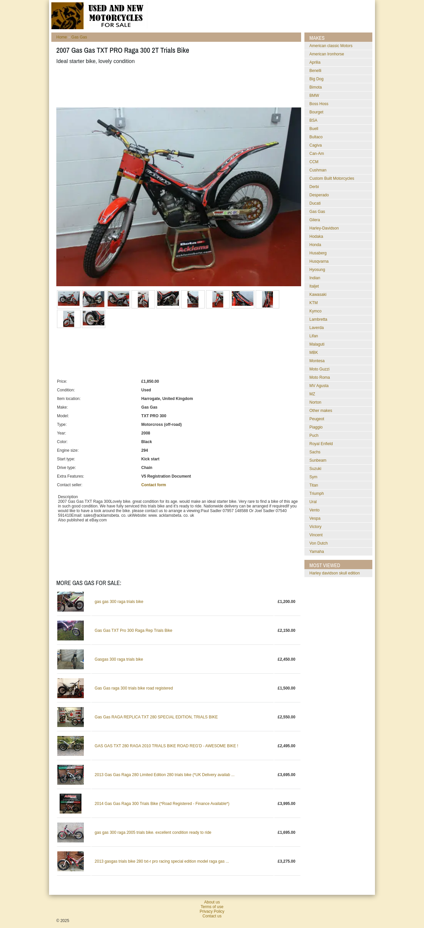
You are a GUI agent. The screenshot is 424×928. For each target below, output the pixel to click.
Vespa (314, 518)
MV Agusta (319, 385)
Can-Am (316, 153)
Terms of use (212, 906)
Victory (315, 526)
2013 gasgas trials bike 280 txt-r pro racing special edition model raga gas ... (162, 861)
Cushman (317, 170)
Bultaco (316, 137)
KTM (313, 302)
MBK (313, 352)
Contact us (211, 916)
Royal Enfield (321, 443)
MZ (312, 394)
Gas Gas (79, 37)
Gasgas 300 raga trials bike (119, 659)
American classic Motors (330, 45)
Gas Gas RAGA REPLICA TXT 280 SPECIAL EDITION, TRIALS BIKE (156, 717)
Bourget (316, 112)
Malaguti (316, 344)
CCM (313, 162)
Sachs (314, 452)
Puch (313, 435)
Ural (313, 501)
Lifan (313, 336)
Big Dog (316, 79)
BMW (314, 95)
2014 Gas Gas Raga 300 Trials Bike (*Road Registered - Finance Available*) (162, 803)
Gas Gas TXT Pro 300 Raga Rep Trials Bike (133, 630)
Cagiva (315, 145)
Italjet (314, 286)
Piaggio (316, 427)
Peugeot (316, 419)
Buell (313, 128)
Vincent (316, 535)
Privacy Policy (212, 911)
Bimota (315, 87)
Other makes (320, 410)
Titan (313, 485)
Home (61, 37)
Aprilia (314, 62)
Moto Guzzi (319, 369)
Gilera (314, 220)
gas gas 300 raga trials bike (119, 601)
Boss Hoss (318, 103)
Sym (313, 477)
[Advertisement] (176, 86)
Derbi (314, 186)
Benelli (315, 70)
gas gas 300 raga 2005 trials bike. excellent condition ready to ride (153, 832)
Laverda (316, 327)
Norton (315, 402)
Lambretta (318, 319)
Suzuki (315, 468)
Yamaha (316, 551)
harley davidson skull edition (334, 573)
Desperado (319, 195)
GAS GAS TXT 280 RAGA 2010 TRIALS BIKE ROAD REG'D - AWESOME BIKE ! (166, 746)
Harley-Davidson (324, 228)
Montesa (317, 361)
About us (212, 902)
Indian (314, 278)
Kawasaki (317, 294)
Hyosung (317, 269)
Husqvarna (319, 261)
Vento (314, 510)
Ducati (315, 203)
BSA (313, 120)
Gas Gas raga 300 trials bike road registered (134, 688)
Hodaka (316, 236)
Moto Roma (319, 377)
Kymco (315, 311)
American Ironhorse (326, 54)
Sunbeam (317, 460)
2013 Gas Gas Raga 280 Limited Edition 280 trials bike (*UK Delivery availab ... (165, 774)
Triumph (316, 493)
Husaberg (318, 253)
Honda (315, 244)
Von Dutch (318, 543)
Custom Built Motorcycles (331, 178)
